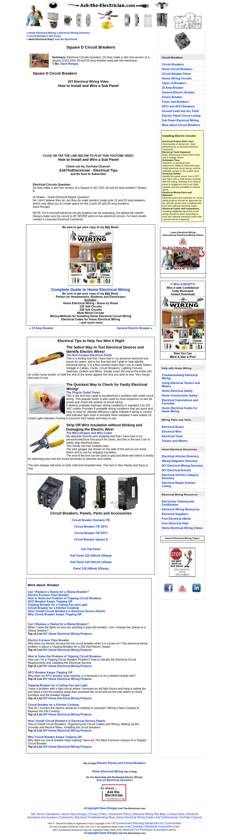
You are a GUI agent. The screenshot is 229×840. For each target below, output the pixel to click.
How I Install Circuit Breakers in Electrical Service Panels (66, 611)
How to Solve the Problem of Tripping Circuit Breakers (65, 598)
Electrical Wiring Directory (74, 32)
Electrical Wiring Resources (181, 509)
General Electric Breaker (133, 328)
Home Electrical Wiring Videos (182, 528)
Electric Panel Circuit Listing (181, 115)
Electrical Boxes (173, 426)
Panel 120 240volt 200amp (90, 568)
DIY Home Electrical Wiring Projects (67, 633)
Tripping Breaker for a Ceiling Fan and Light (57, 604)
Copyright (92, 808)
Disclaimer (53, 814)
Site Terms (37, 814)
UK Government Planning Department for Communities (146, 823)
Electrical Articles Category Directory (180, 476)
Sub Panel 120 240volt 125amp (91, 562)
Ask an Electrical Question (114, 780)
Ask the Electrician (66, 39)
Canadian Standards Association (152, 826)
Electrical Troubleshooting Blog (94, 817)
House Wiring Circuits (177, 78)
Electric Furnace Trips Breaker (48, 595)
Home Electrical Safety (177, 390)
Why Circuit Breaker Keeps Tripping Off (55, 614)
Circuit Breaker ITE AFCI (90, 533)
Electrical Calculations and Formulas (180, 402)
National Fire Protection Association (145, 829)
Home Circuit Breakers (177, 69)
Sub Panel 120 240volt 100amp (91, 555)
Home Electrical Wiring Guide (135, 817)
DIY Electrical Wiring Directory (182, 465)
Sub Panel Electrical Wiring (180, 120)
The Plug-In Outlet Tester (83, 392)
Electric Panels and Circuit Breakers (121, 763)
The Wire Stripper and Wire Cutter (89, 433)
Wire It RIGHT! (183, 284)
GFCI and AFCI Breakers (178, 106)
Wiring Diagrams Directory (180, 460)
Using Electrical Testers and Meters (181, 384)
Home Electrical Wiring (42, 32)
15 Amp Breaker (42, 328)
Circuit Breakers (173, 64)
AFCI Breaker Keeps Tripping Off (50, 601)
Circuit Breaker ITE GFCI (91, 526)
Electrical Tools (172, 436)
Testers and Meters (175, 440)
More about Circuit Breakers (181, 125)
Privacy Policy (98, 814)
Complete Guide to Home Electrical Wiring (90, 289)
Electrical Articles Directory (180, 456)
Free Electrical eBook (176, 518)
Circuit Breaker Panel (176, 73)
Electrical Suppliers (175, 514)
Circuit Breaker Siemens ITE (91, 520)
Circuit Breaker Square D (91, 539)
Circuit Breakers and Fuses (45, 36)
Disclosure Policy (120, 814)
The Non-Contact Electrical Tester (89, 355)
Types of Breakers (174, 83)
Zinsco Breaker (172, 97)
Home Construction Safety (180, 395)
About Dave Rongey (74, 814)
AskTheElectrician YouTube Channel (178, 817)
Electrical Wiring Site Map (149, 814)
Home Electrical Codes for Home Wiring (179, 410)
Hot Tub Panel (90, 549)
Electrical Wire (171, 431)
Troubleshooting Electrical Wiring (180, 377)
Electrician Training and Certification (178, 503)
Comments (66, 817)
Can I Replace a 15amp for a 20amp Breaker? (58, 591)
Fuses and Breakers (175, 101)
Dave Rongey (69, 63)
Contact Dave (176, 814)
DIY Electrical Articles (176, 470)
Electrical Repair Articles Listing (178, 484)
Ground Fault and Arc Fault (180, 111)
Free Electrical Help (175, 523)
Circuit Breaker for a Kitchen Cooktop (53, 607)
